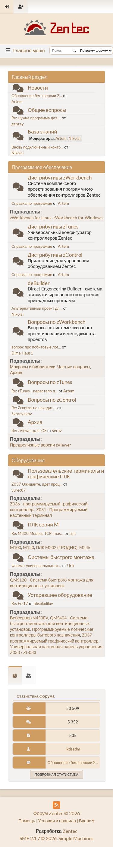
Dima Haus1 (22, 353)
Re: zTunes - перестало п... (34, 390)
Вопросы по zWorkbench (56, 322)
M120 (28, 547)
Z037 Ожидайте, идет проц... (36, 484)
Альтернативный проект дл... (36, 308)
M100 (15, 547)
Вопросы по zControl (52, 400)
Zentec (70, 831)
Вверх (87, 820)
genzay (17, 123)
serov (57, 430)
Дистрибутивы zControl (55, 255)
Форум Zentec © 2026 (56, 813)
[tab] (15, 675)
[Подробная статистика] (56, 774)
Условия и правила (57, 820)
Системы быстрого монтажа (61, 557)
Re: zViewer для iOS (28, 430)
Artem (17, 101)
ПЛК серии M (43, 524)
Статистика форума (36, 696)
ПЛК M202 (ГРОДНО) (56, 547)
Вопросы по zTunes (50, 382)
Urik (70, 565)
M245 (84, 547)
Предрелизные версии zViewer (40, 444)
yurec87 (18, 490)
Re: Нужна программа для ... (36, 117)
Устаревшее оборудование (60, 595)
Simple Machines (75, 838)
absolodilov (43, 603)
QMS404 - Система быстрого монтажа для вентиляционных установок (50, 623)
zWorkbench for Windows (77, 217)
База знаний (42, 131)
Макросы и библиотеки (32, 366)
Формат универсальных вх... (36, 565)
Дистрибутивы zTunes (53, 226)
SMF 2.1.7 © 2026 (38, 838)
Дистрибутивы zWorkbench (60, 177)
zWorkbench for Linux (31, 217)
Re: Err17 (19, 603)
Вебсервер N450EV (29, 617)
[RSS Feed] (56, 805)
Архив (16, 372)
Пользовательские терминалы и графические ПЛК (66, 474)
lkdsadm (73, 749)
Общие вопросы (47, 110)
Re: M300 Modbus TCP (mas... (37, 533)
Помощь (26, 820)
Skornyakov (21, 413)
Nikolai (74, 138)
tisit (72, 533)
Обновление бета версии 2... (36, 95)
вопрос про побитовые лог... (36, 347)
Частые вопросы (73, 366)
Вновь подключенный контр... (37, 147)
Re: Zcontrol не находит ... (33, 407)
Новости (38, 87)
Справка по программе (31, 203)
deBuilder (39, 283)
